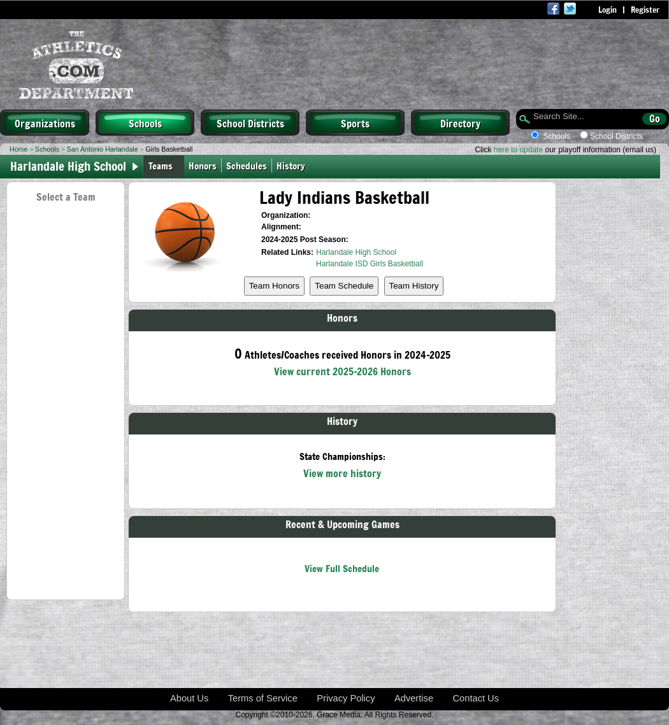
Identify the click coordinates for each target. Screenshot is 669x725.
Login (607, 9)
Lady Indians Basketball (344, 197)
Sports (355, 123)
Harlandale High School (356, 252)
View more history (342, 472)
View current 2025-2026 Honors (342, 370)
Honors (203, 165)
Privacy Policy (346, 698)
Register (645, 9)
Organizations (45, 123)
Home (18, 149)
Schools (145, 123)
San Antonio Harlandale (102, 149)
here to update (518, 149)
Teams (160, 165)
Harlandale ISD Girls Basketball (369, 263)
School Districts (250, 123)
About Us (189, 698)
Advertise (413, 698)
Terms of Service (263, 698)
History (293, 165)
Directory (460, 123)
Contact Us (476, 698)
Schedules (246, 165)
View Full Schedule (342, 568)
